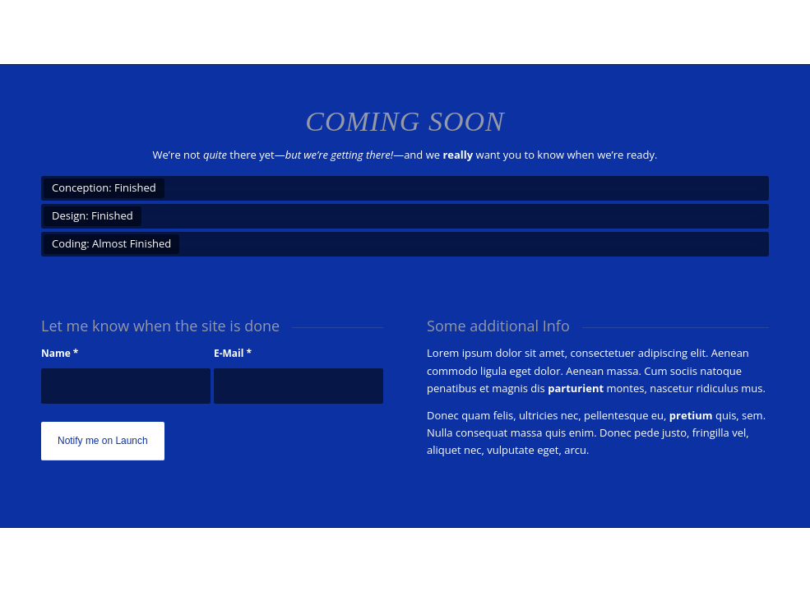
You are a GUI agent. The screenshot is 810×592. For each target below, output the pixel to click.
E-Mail (233, 353)
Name (59, 353)
